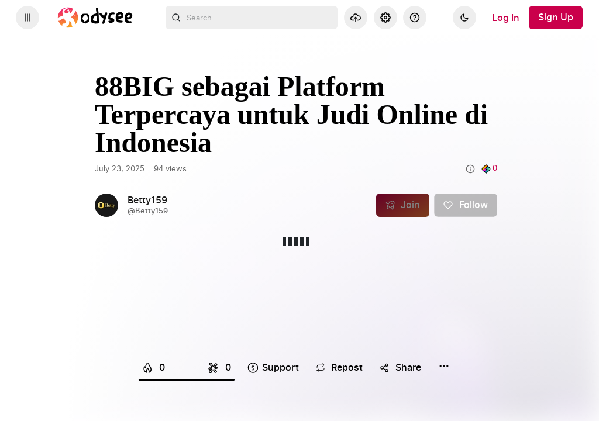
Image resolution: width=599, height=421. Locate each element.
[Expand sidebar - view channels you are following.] (27, 17)
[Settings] (385, 17)
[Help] (414, 17)
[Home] (95, 17)
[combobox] (252, 17)
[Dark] (464, 17)
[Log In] (505, 17)
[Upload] (355, 17)
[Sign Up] (556, 17)
